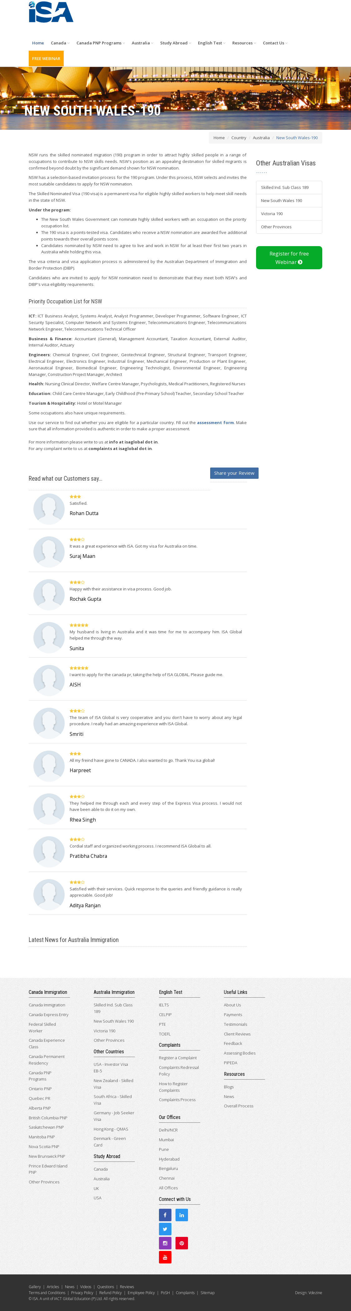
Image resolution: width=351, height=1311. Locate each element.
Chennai (167, 1178)
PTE (162, 1024)
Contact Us (275, 43)
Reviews (127, 1286)
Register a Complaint (178, 1057)
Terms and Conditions (47, 1292)
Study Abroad (175, 43)
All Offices (168, 1188)
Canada (60, 43)
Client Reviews (237, 1034)
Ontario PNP (40, 1088)
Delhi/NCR (168, 1130)
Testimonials (235, 1024)
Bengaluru (168, 1168)
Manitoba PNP (42, 1137)
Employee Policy (141, 1292)
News (229, 1096)
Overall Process (238, 1106)
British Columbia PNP (48, 1118)
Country (238, 137)
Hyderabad (169, 1159)
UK (96, 1188)
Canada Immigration (47, 1005)
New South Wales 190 (281, 200)
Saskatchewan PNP (46, 1127)
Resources (244, 43)
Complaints (185, 1292)
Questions (105, 1286)
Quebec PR (39, 1098)
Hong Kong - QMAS (111, 1129)
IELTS (164, 1005)
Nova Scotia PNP (44, 1146)
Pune (164, 1149)
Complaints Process (177, 1099)
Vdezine (315, 1292)
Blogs (229, 1087)
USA (97, 1198)
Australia (142, 43)
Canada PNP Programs (101, 43)
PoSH (165, 1292)
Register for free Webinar (289, 258)
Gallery (35, 1286)
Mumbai (166, 1139)
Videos (85, 1286)
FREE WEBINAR (46, 58)
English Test (211, 43)
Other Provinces (276, 227)
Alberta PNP (40, 1108)
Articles (53, 1286)
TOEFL (165, 1034)
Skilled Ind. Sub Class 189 (285, 187)
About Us (232, 1005)
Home (38, 43)
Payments (233, 1014)
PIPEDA (230, 1063)
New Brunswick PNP (47, 1156)
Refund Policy (110, 1292)
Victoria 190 (272, 213)
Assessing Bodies (239, 1053)
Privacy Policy (82, 1292)
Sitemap (207, 1292)
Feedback (233, 1043)
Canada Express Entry (48, 1014)
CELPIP (165, 1014)
